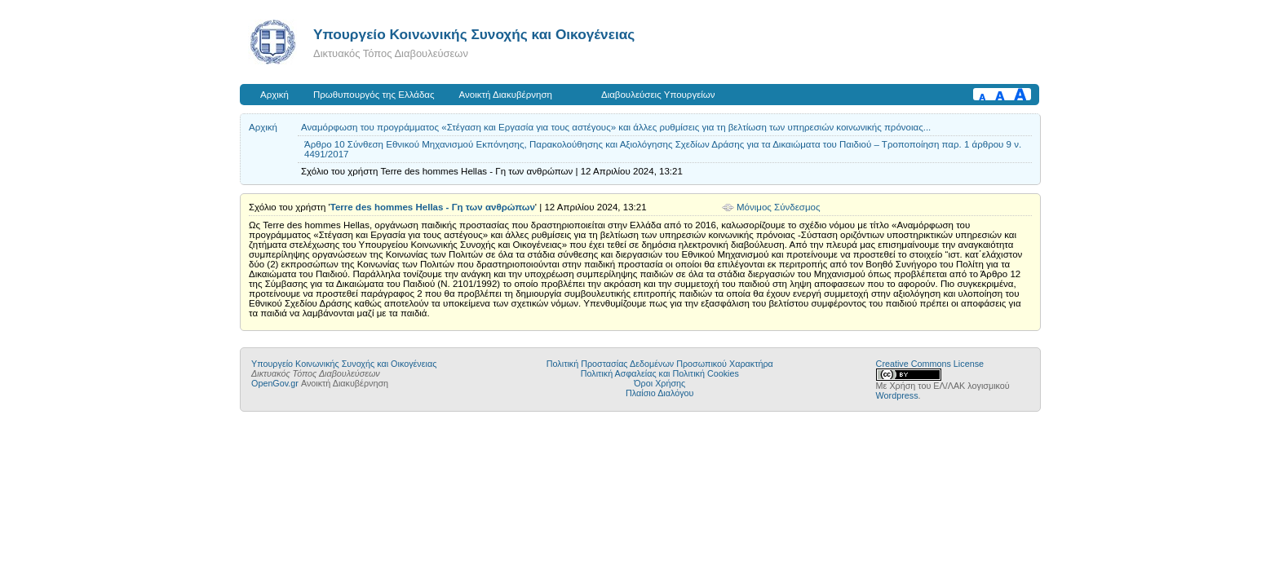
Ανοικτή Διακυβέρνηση (505, 94)
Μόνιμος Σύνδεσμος (779, 207)
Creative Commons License (930, 364)
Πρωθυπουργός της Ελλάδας (374, 94)
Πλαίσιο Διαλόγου (659, 393)
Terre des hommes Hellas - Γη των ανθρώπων (432, 207)
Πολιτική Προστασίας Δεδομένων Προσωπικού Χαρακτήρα (660, 364)
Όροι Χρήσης (659, 383)
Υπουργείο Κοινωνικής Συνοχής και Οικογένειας (474, 34)
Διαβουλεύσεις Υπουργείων (658, 94)
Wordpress (897, 395)
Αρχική (274, 94)
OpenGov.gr (275, 383)
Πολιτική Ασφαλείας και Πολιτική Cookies (660, 373)
